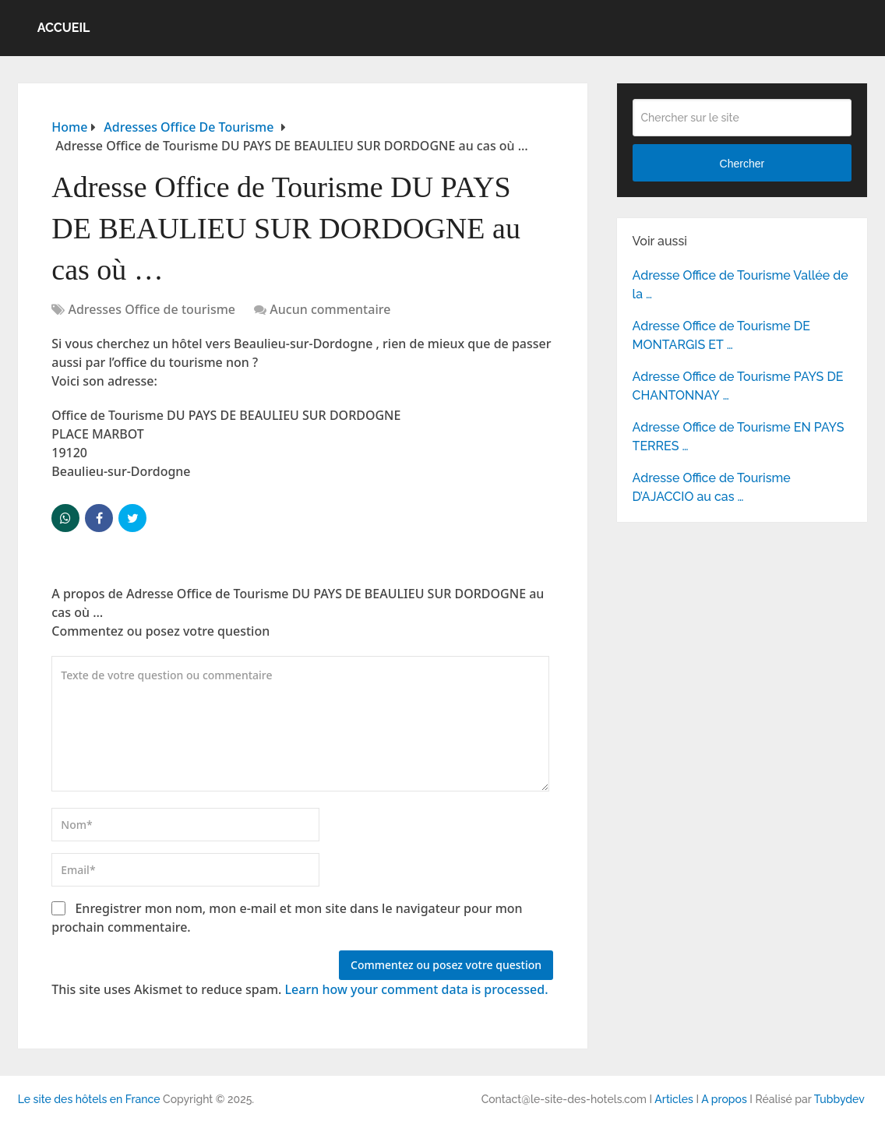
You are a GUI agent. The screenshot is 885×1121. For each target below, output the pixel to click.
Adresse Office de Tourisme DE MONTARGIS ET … (721, 335)
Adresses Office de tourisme (151, 309)
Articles (673, 1099)
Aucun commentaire (330, 309)
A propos (724, 1099)
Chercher (742, 163)
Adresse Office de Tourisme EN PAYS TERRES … (738, 436)
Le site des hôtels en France (89, 1099)
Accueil (63, 27)
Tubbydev (839, 1099)
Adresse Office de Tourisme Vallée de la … (740, 284)
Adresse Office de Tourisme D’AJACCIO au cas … (712, 487)
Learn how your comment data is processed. (416, 989)
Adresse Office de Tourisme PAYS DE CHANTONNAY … (738, 386)
